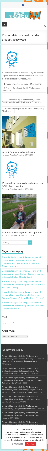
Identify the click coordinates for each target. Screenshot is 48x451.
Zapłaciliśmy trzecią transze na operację (21, 232)
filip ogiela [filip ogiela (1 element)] (5, 323)
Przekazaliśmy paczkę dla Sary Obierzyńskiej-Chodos (23, 109)
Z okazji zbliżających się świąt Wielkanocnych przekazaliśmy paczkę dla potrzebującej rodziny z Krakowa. (21, 415)
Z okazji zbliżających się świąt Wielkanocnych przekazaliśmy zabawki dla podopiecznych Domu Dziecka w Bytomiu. (23, 305)
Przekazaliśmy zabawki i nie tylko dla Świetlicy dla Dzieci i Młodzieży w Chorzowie (21, 100)
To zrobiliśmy (11, 88)
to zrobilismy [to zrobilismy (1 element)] (13, 323)
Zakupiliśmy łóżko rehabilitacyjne (18, 152)
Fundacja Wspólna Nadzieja (17, 84)
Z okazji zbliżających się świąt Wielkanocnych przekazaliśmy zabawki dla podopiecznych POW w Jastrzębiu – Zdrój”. (24, 284)
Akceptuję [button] (30, 444)
